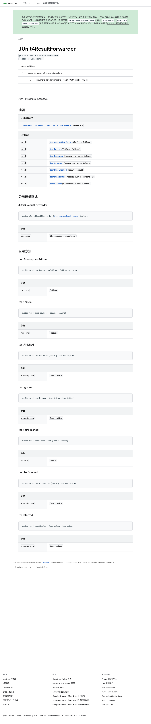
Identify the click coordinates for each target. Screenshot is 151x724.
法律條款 (27, 716)
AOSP (20, 39)
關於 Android (8, 716)
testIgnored (56, 163)
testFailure (56, 149)
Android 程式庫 (9, 679)
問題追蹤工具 (107, 704)
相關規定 (7, 683)
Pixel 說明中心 (107, 683)
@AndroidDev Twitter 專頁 (64, 683)
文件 (25, 3)
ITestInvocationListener (59, 125)
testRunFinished (58, 170)
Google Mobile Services (112, 696)
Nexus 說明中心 (108, 687)
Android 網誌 (58, 687)
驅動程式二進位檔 (10, 700)
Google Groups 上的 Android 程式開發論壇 (71, 700)
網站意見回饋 (54, 716)
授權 (35, 716)
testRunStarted (57, 177)
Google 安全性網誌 (61, 692)
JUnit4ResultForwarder (33, 125)
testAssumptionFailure (61, 142)
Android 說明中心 (109, 679)
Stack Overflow (108, 700)
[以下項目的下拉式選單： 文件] (30, 3)
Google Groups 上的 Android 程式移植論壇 (71, 704)
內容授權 (45, 562)
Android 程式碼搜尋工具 (48, 3)
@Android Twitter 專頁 (62, 679)
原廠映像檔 (8, 696)
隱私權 (43, 716)
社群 (19, 716)
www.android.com (110, 692)
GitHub (6, 704)
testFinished (56, 156)
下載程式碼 (8, 687)
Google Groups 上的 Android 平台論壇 (69, 696)
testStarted (56, 183)
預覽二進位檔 (8, 692)
